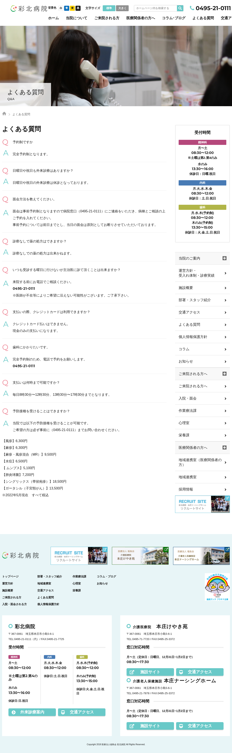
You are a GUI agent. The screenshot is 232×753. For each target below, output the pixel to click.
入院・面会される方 (14, 604)
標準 (109, 8)
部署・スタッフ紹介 (195, 300)
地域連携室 (188, 477)
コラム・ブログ (106, 576)
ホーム (53, 18)
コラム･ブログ (173, 18)
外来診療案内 (28, 712)
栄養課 (184, 435)
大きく (122, 8)
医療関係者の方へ (140, 18)
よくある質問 (203, 18)
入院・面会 (188, 398)
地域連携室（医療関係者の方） (200, 462)
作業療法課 (188, 411)
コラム (184, 349)
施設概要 (186, 288)
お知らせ (186, 361)
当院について (76, 18)
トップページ (10, 576)
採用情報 (186, 489)
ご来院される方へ (193, 386)
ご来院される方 (106, 18)
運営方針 (7, 583)
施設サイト (145, 672)
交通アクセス (189, 312)
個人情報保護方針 (193, 337)
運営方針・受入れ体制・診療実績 (196, 273)
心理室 (184, 423)
